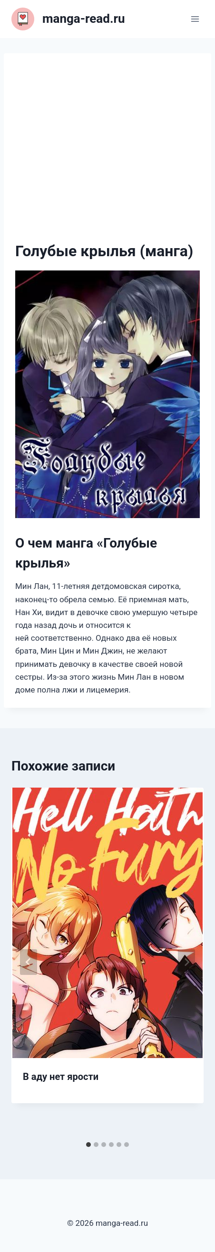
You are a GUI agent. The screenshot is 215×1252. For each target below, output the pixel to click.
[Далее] (186, 962)
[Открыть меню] (195, 18)
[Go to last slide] (28, 962)
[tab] (88, 1144)
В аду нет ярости (60, 1076)
